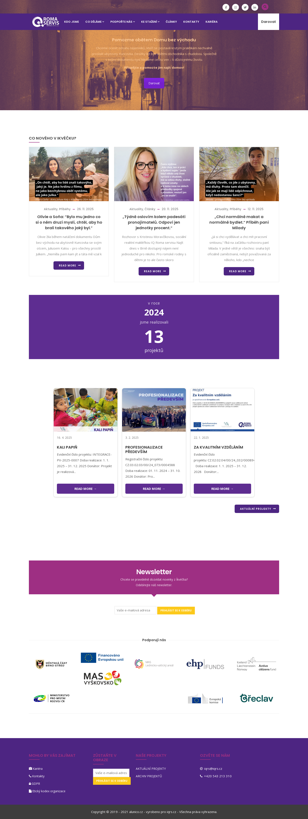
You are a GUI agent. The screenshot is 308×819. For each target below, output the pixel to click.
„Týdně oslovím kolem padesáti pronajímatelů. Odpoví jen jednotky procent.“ (154, 222)
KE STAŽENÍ (150, 22)
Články (171, 22)
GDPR (36, 784)
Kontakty (38, 776)
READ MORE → (85, 488)
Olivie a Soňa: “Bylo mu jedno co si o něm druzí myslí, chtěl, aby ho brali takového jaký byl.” (69, 222)
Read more (67, 265)
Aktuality (51, 209)
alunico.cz (136, 812)
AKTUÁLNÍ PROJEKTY (255, 509)
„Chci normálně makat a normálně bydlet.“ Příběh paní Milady (239, 222)
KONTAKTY (191, 22)
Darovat (268, 21)
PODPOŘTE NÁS (122, 22)
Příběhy (65, 209)
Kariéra (38, 769)
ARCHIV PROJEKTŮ (149, 776)
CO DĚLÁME (94, 22)
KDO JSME (71, 22)
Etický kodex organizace (48, 791)
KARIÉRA (212, 22)
